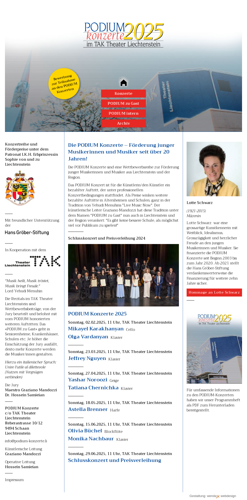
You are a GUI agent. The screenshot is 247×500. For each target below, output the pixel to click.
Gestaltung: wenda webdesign (213, 496)
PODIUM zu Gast (123, 103)
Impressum (14, 480)
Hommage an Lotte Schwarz (214, 292)
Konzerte (123, 93)
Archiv (123, 123)
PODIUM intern (123, 113)
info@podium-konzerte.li (26, 441)
